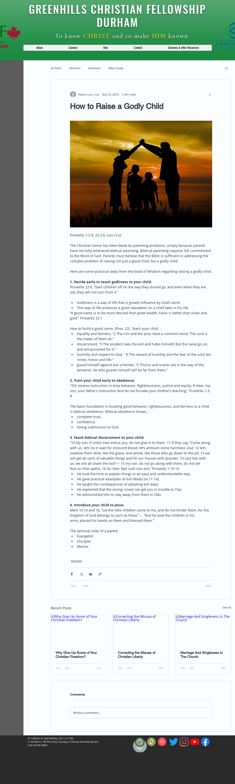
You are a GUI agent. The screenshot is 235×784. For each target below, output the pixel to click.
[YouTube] (194, 741)
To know (69, 36)
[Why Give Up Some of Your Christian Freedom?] (78, 630)
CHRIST (96, 36)
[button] (39, 48)
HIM (159, 36)
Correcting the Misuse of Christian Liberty (136, 655)
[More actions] (210, 94)
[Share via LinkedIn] (90, 574)
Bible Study (116, 68)
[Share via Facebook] (72, 574)
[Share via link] (100, 574)
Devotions (94, 68)
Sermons (75, 68)
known (177, 36)
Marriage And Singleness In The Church (201, 655)
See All (227, 607)
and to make (131, 36)
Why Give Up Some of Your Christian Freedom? (76, 655)
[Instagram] (184, 741)
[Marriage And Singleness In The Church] (203, 630)
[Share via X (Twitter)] (81, 574)
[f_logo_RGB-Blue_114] (205, 741)
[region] (140, 754)
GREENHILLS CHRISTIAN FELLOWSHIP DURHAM (117, 15)
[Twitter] (173, 741)
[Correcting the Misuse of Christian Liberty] (141, 630)
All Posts (56, 68)
